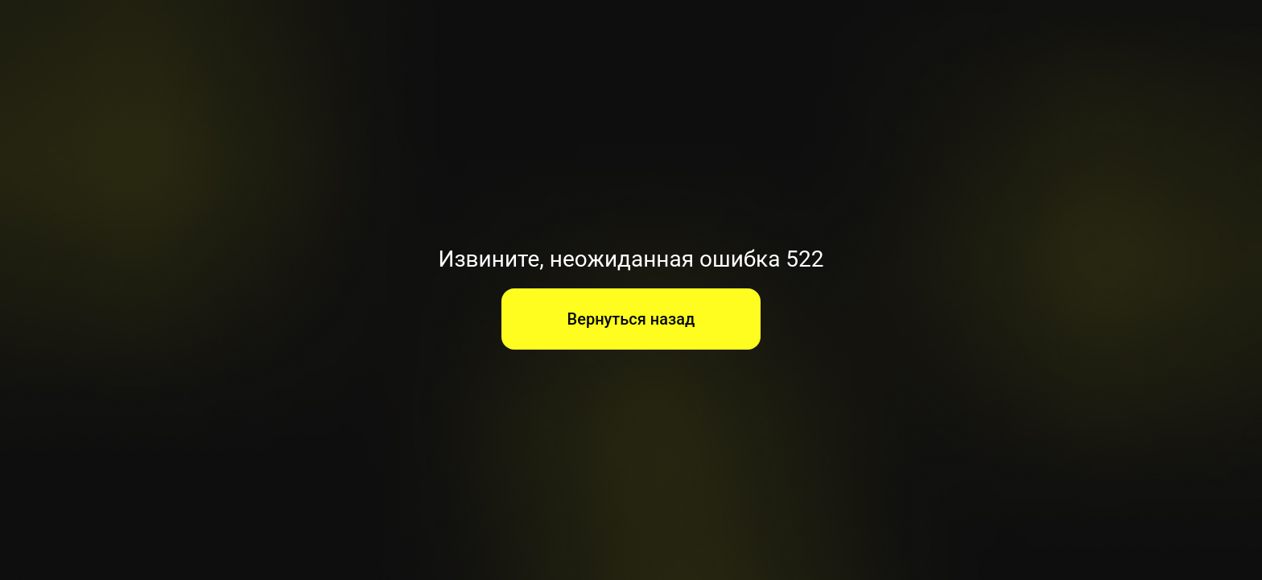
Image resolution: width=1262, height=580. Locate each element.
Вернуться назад (631, 319)
